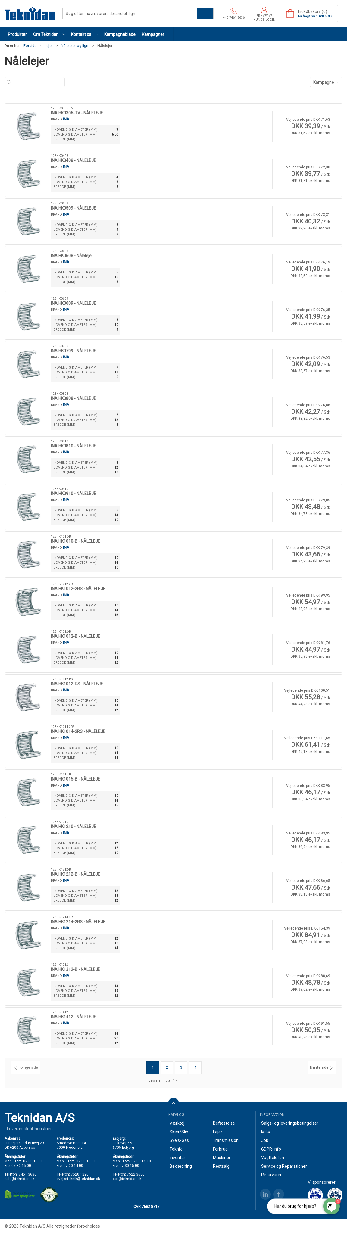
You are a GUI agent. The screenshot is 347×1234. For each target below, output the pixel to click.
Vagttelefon (272, 1157)
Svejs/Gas (179, 1140)
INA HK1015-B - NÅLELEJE (75, 779)
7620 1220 (80, 1174)
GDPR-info (271, 1149)
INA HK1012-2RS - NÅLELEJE (78, 588)
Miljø (265, 1132)
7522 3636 (136, 1174)
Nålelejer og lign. (75, 46)
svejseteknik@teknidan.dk (78, 1179)
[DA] (30, 14)
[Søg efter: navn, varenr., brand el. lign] (38, 82)
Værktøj (177, 1123)
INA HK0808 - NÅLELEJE (73, 398)
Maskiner (221, 1157)
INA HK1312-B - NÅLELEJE (75, 969)
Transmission (226, 1140)
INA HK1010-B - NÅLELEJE (75, 541)
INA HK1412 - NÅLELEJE (73, 1016)
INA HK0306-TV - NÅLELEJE (77, 113)
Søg (205, 13)
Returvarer (271, 1174)
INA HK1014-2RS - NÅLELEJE (78, 731)
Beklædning (181, 1166)
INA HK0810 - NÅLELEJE (73, 446)
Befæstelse (224, 1123)
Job (264, 1140)
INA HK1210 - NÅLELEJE (73, 826)
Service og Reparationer (284, 1166)
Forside (29, 46)
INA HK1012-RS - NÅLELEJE (77, 683)
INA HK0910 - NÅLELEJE (73, 493)
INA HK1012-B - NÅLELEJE (75, 636)
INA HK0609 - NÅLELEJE (73, 303)
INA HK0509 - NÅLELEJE (73, 208)
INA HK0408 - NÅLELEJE (73, 160)
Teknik (176, 1149)
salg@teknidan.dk (19, 1179)
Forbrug (220, 1149)
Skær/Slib (179, 1132)
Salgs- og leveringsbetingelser (289, 1123)
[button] (49, 34)
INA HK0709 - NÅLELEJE (73, 350)
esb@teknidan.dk (127, 1179)
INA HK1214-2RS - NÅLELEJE (78, 921)
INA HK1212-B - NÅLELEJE (75, 874)
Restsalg (221, 1166)
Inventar (177, 1157)
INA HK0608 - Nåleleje (71, 255)
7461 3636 (27, 1174)
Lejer (49, 46)
